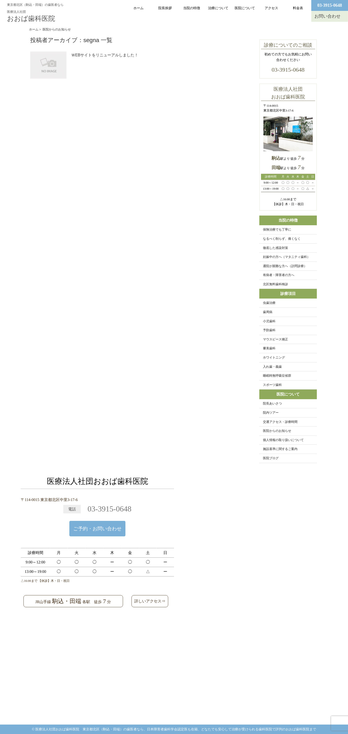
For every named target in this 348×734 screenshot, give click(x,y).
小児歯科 (269, 321)
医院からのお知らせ (277, 431)
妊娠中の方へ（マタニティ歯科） (286, 257)
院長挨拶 (165, 8)
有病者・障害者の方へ (278, 275)
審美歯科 (269, 348)
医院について (245, 8)
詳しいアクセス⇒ (149, 601)
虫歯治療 (269, 303)
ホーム (138, 8)
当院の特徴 (191, 8)
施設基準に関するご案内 (280, 449)
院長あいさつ (272, 403)
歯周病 (267, 312)
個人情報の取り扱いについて (283, 440)
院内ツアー (271, 412)
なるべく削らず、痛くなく (282, 238)
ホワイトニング (274, 357)
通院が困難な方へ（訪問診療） (285, 266)
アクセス (271, 8)
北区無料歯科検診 (275, 284)
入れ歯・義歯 (272, 366)
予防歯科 (269, 330)
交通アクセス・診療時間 (280, 422)
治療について (218, 8)
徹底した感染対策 (275, 248)
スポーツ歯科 (272, 385)
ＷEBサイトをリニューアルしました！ (104, 55)
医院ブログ (271, 458)
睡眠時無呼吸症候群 (277, 375)
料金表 (298, 8)
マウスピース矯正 (275, 339)
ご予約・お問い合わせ (97, 528)
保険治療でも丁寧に (277, 229)
